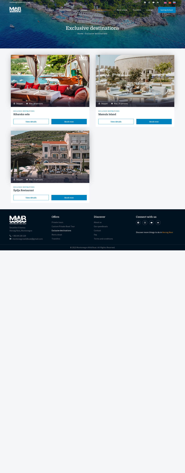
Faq (95, 234)
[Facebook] (145, 2)
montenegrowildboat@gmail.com (22, 2)
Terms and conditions (103, 238)
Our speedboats (101, 226)
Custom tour (81, 10)
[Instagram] (149, 2)
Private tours (65, 10)
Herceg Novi (167, 232)
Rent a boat (122, 10)
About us (98, 222)
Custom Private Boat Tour (63, 226)
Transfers (137, 10)
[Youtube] (153, 2)
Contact (149, 10)
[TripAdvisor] (158, 2)
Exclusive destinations (102, 10)
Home (51, 10)
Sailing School (167, 10)
